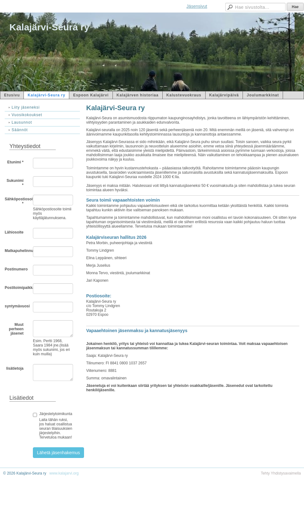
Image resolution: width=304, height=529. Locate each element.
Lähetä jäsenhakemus (58, 452)
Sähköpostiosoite (16, 201)
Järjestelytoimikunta (55, 414)
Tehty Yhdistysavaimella (281, 473)
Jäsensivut (196, 6)
